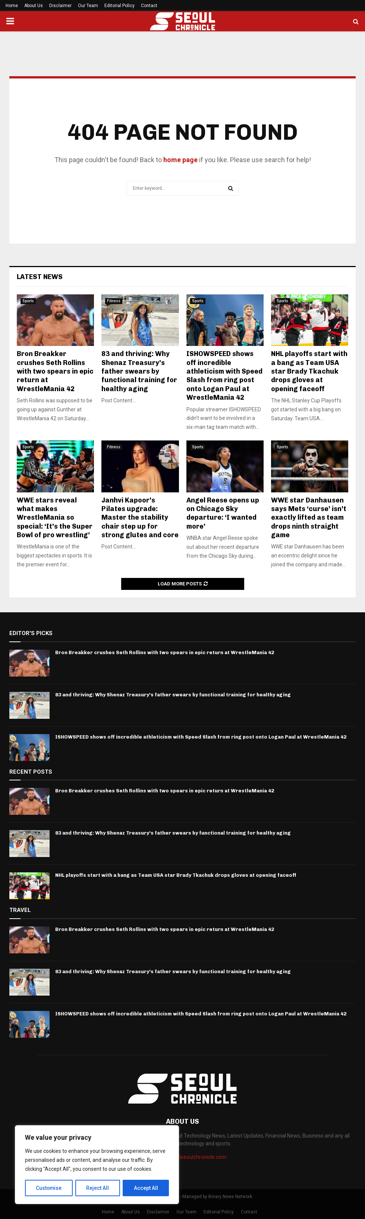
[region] (97, 1165)
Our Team (88, 5)
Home (12, 5)
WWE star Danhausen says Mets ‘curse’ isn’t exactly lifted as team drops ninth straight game (308, 517)
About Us (33, 5)
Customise (49, 1188)
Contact (149, 5)
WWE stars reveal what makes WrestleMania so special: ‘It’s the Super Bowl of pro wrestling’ (54, 517)
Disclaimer (60, 5)
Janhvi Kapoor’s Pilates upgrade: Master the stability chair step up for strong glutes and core (140, 517)
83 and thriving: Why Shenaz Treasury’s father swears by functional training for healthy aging (139, 371)
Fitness (113, 301)
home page (180, 160)
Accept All (146, 1188)
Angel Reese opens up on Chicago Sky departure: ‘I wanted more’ (222, 513)
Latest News (40, 277)
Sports (28, 301)
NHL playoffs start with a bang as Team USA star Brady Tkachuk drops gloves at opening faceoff (309, 371)
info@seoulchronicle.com (196, 1157)
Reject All (98, 1188)
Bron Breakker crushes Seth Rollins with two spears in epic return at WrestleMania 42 (55, 371)
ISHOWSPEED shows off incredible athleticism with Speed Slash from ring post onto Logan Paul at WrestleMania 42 (224, 376)
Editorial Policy (119, 5)
